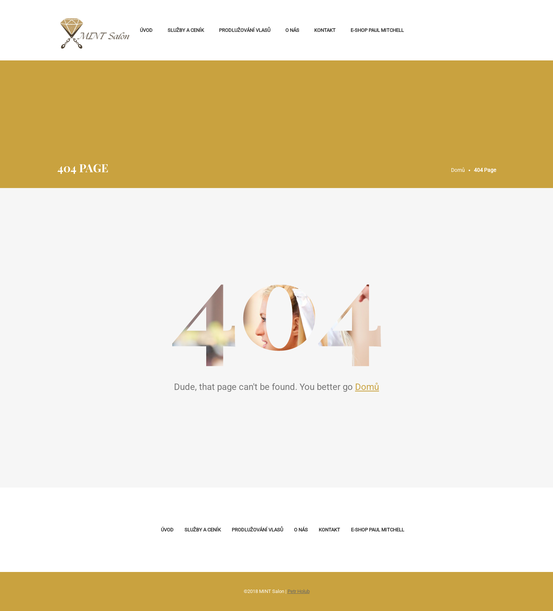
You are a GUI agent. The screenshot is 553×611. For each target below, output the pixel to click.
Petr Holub (299, 591)
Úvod (146, 30)
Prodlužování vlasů (244, 30)
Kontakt (325, 30)
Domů (367, 387)
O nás (292, 30)
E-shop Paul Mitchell (377, 30)
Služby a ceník (186, 30)
